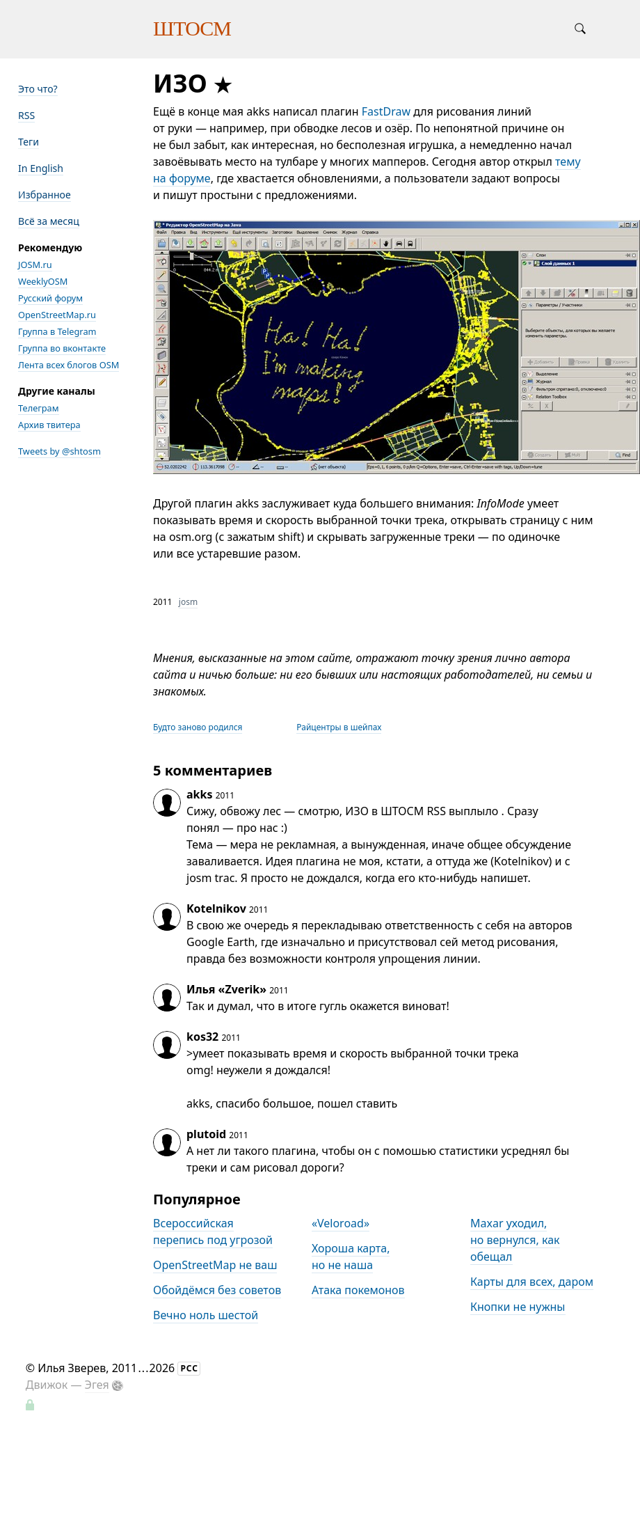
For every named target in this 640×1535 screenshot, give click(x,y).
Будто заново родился (197, 727)
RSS (26, 115)
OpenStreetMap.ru (57, 314)
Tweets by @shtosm (59, 451)
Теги (28, 141)
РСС (189, 1368)
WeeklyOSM (42, 281)
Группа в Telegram (57, 331)
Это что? (38, 88)
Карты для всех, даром (531, 1281)
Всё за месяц (48, 221)
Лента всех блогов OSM (68, 365)
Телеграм (38, 408)
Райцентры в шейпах (338, 727)
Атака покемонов (358, 1290)
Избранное (44, 194)
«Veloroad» (340, 1223)
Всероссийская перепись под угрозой (213, 1231)
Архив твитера (49, 424)
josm (188, 602)
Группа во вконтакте (62, 348)
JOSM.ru (35, 264)
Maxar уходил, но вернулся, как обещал (515, 1239)
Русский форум (50, 298)
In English (40, 168)
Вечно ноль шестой (205, 1315)
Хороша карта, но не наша (351, 1257)
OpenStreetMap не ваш (215, 1265)
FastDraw (386, 111)
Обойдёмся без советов (217, 1290)
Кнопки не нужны (518, 1306)
